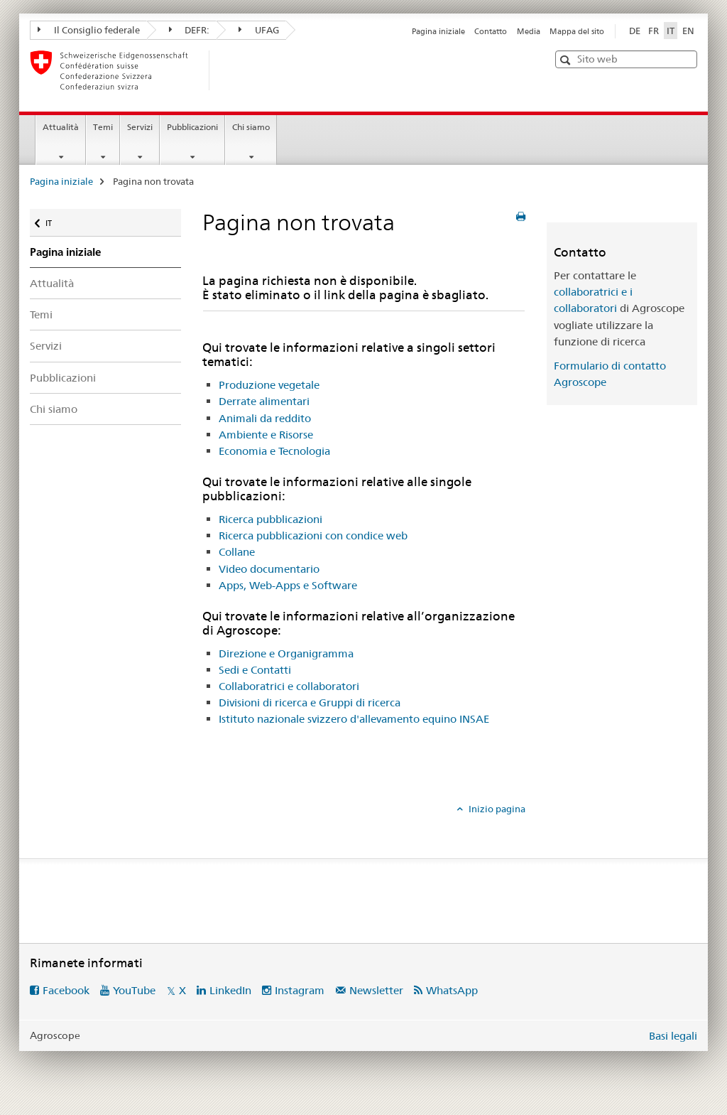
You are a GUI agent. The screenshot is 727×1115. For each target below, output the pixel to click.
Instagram (299, 990)
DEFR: (189, 29)
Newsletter (376, 990)
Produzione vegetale (269, 385)
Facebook (66, 990)
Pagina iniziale (438, 31)
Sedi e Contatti (255, 670)
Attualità (61, 127)
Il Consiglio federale (89, 29)
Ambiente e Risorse (266, 434)
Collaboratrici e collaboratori (289, 686)
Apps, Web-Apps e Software (288, 585)
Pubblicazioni (192, 127)
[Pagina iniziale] (232, 70)
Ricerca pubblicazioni (270, 519)
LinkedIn (230, 990)
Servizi (140, 127)
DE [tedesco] (634, 30)
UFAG (259, 29)
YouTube (134, 990)
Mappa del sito (577, 31)
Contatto (490, 31)
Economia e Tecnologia (274, 451)
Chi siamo (251, 127)
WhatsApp (452, 990)
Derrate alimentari (264, 401)
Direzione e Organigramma (286, 653)
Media (528, 31)
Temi (103, 127)
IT (58, 220)
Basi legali (673, 1036)
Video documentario (269, 569)
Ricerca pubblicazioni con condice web (313, 535)
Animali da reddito (265, 418)
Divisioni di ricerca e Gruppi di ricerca (309, 702)
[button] (566, 60)
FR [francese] (653, 30)
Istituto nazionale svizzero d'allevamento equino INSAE (354, 719)
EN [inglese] (688, 30)
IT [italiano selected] (670, 30)
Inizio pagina (495, 808)
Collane (237, 552)
